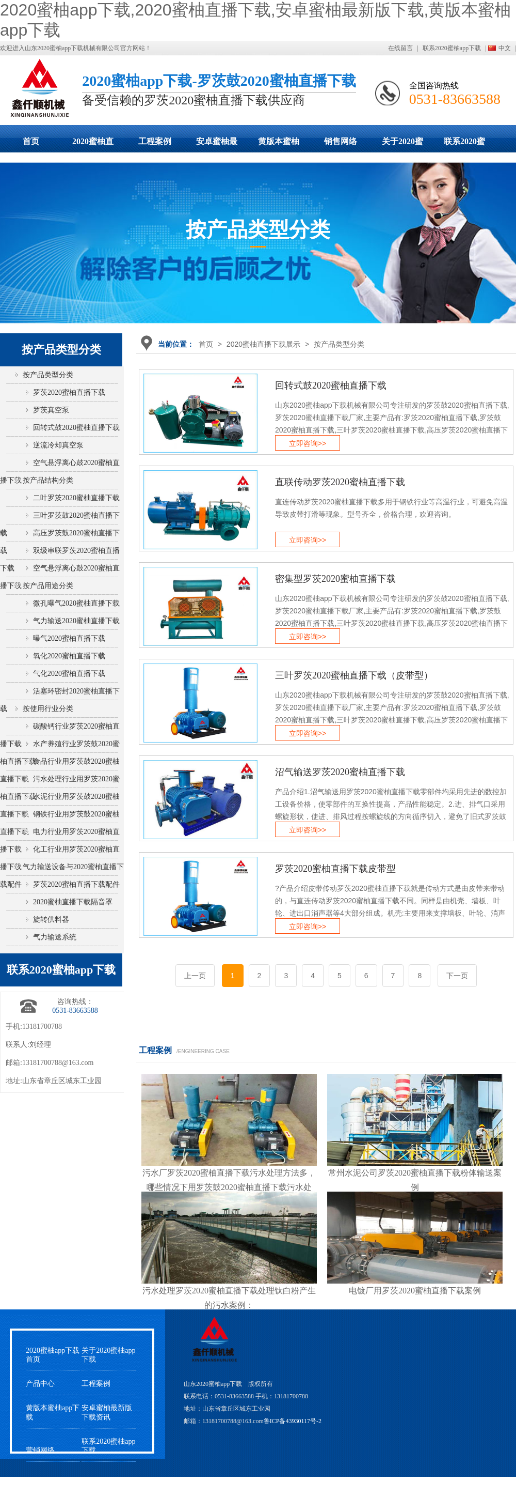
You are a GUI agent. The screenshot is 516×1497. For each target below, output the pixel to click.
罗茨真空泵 (51, 410)
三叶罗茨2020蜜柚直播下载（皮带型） (354, 675)
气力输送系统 (54, 937)
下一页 (457, 975)
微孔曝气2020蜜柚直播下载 (76, 603)
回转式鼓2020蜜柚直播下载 (330, 385)
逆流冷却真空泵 (58, 445)
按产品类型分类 (339, 344)
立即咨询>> (307, 443)
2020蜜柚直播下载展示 (93, 144)
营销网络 (40, 1450)
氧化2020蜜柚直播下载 (69, 656)
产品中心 (40, 1383)
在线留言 (400, 48)
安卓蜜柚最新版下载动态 (216, 144)
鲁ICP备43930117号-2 (292, 1421)
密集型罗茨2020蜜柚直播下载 (335, 579)
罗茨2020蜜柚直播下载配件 (76, 884)
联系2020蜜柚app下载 (452, 48)
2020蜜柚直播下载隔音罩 (72, 902)
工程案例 (154, 141)
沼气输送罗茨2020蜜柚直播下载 (340, 772)
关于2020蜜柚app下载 (402, 144)
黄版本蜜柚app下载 (278, 144)
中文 (504, 48)
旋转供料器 (51, 919)
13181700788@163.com (58, 1063)
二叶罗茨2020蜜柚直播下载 (76, 498)
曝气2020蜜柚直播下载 (69, 638)
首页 (31, 141)
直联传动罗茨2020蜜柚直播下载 (340, 482)
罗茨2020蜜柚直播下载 (69, 392)
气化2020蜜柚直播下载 (69, 673)
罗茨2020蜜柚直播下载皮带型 (335, 868)
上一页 (195, 975)
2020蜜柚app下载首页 (52, 1355)
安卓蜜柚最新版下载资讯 (107, 1412)
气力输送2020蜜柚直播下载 (76, 621)
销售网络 (340, 141)
